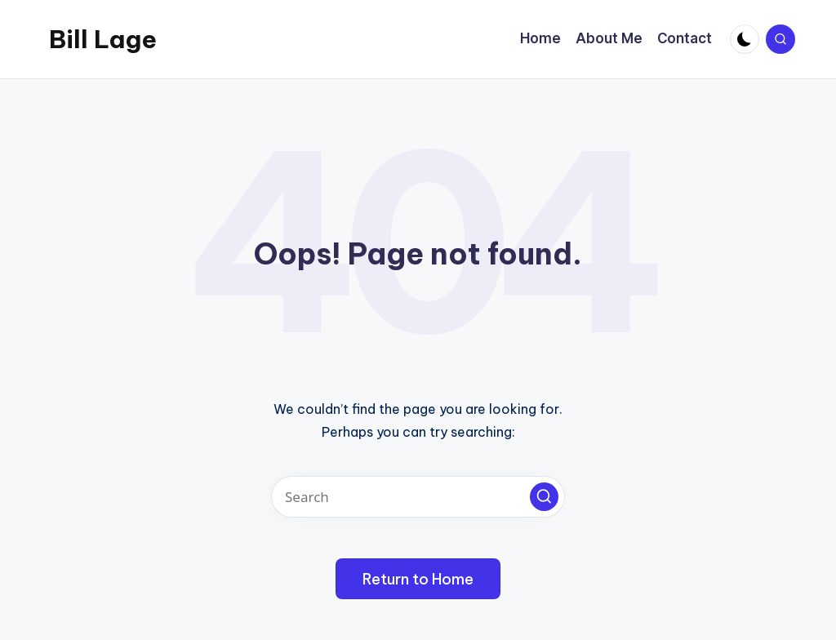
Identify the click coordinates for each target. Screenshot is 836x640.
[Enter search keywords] (418, 497)
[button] (544, 496)
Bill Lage (103, 39)
